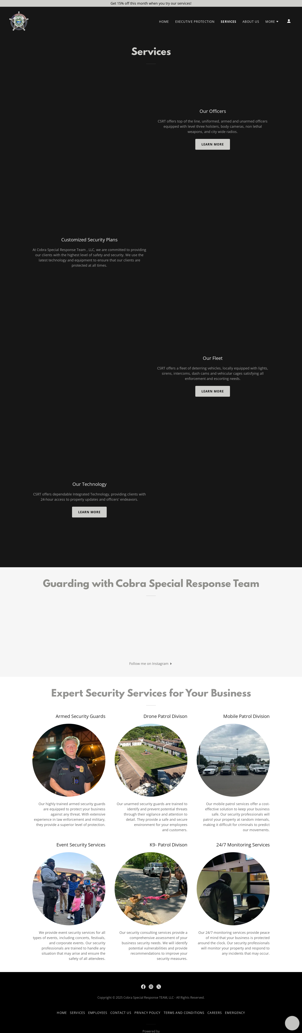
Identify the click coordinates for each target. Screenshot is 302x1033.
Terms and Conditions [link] (184, 1013)
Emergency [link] (235, 1013)
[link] (19, 20)
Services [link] (228, 21)
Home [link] (164, 21)
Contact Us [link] (120, 1013)
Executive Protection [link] (195, 21)
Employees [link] (97, 1013)
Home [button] (62, 1013)
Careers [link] (214, 1013)
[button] (272, 21)
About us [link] (250, 21)
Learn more (212, 144)
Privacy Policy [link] (147, 1013)
